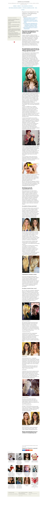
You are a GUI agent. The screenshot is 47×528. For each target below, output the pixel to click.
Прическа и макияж (23, 1)
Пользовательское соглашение (24, 492)
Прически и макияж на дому (28, 7)
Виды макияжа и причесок (27, 5)
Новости (19, 5)
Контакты (20, 492)
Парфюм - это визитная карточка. (14, 24)
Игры (36, 7)
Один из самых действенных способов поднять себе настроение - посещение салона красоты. (14, 33)
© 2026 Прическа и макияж (11, 492)
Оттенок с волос (24, 446)
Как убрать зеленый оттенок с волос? (31, 26)
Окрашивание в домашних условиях (31, 25)
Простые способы (27, 445)
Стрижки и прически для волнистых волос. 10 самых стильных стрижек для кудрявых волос (14, 30)
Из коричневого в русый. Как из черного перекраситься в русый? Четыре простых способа (31, 21)
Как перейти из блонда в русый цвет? (31, 24)
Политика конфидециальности (22, 493)
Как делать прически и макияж (15, 7)
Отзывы (22, 9)
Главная (14, 5)
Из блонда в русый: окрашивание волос (30, 23)
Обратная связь (30, 492)
